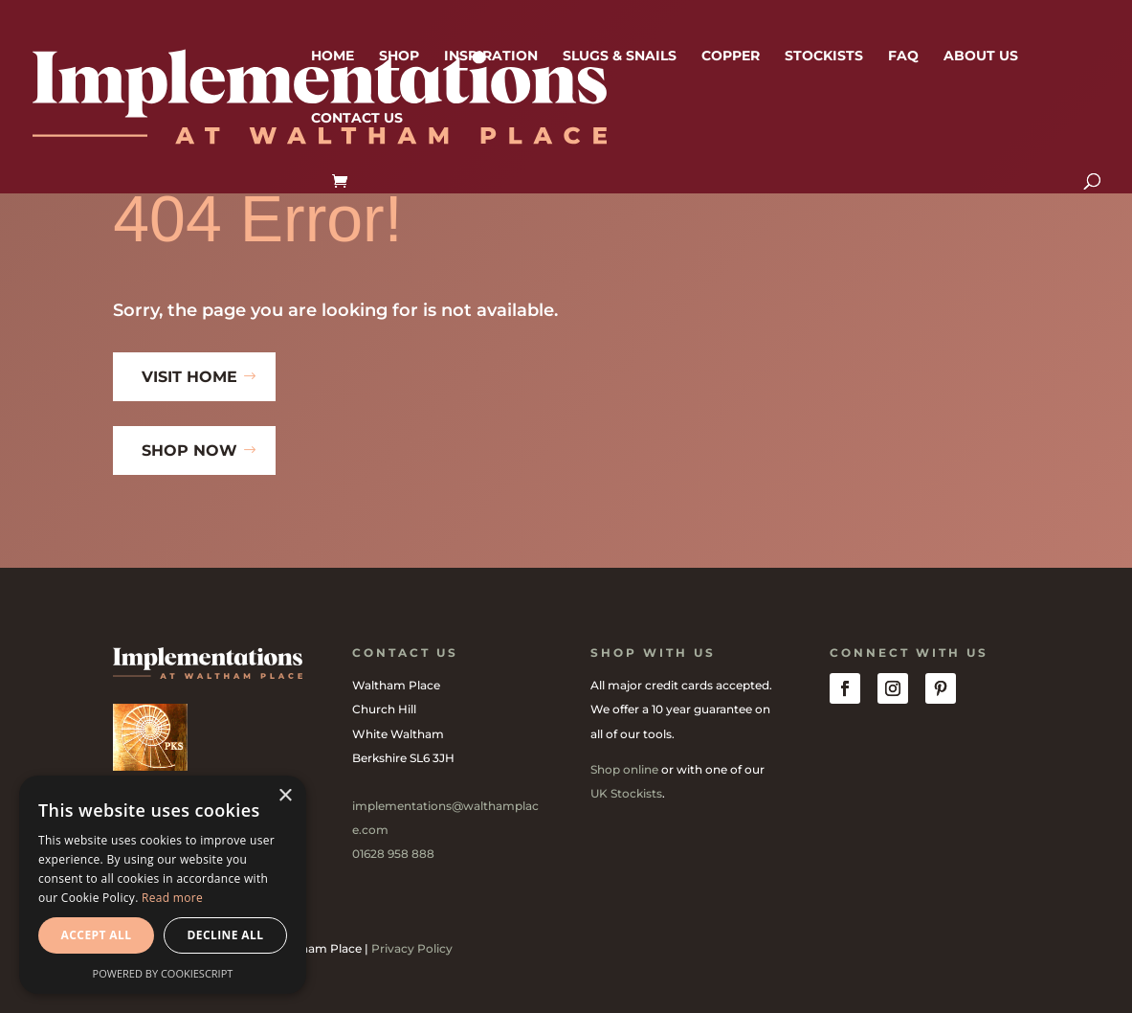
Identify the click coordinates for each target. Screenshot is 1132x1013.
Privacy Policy (412, 948)
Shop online (624, 769)
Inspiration (491, 56)
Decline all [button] (226, 935)
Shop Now (189, 450)
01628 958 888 (393, 853)
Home (332, 56)
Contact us (357, 118)
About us (980, 56)
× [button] (284, 796)
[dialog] (162, 885)
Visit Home (189, 377)
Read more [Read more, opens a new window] (172, 897)
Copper (730, 56)
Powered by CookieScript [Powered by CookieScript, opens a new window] (163, 973)
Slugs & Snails (620, 56)
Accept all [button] (96, 935)
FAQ (903, 56)
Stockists (824, 56)
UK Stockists (626, 793)
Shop (399, 56)
